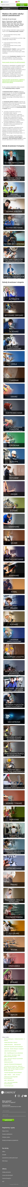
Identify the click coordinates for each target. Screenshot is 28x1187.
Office (3, 1151)
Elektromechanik (8, 1062)
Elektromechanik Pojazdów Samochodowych (11, 1077)
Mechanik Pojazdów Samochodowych (13, 1046)
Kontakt (4, 1154)
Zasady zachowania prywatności (10, 1140)
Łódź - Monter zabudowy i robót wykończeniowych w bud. (12, 1055)
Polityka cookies (6, 1137)
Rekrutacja (5, 1161)
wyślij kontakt (8, 1120)
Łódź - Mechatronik (9, 1080)
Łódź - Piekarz (7, 1074)
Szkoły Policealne (8, 1044)
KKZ (3, 1181)
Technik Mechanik (8, 1086)
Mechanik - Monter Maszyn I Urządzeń (14, 1048)
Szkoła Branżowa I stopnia (10, 1042)
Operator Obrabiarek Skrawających (13, 1064)
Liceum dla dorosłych (7, 1175)
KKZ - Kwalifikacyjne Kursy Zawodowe (13, 1053)
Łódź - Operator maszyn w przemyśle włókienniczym (13, 1059)
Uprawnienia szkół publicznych (10, 1157)
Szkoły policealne (6, 1172)
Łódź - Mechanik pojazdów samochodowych (10, 1083)
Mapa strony (5, 1131)
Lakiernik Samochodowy (10, 1051)
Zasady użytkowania (7, 1134)
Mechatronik (17, 1044)
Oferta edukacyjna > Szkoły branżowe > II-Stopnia (14, 1039)
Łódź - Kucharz (16, 1074)
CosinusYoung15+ (6, 1178)
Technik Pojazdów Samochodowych (13, 1072)
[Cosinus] (5, 1)
